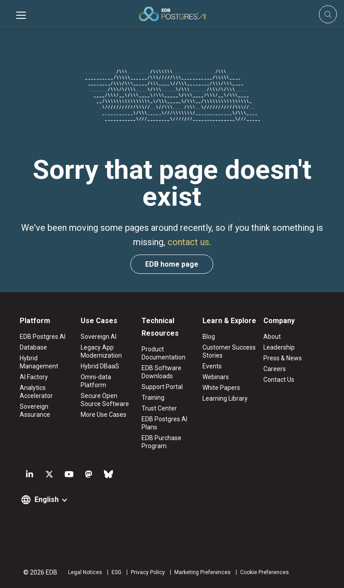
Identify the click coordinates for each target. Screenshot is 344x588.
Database (33, 347)
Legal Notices (85, 572)
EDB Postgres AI (42, 336)
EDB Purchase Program (161, 442)
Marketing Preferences (202, 572)
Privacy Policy (148, 572)
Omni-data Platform (96, 381)
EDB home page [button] (172, 264)
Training (153, 397)
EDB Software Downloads (161, 372)
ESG (116, 572)
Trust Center (159, 408)
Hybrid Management (39, 362)
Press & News (282, 358)
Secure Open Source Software (105, 399)
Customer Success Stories (229, 351)
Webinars (215, 376)
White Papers (221, 387)
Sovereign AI (98, 336)
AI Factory (34, 376)
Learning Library (225, 398)
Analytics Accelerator (36, 391)
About (272, 336)
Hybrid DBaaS (100, 366)
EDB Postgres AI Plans (164, 423)
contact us (188, 242)
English (46, 499)
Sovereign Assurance (35, 410)
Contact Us (278, 379)
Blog (208, 336)
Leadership (279, 347)
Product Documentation (163, 353)
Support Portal (162, 386)
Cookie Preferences (264, 572)
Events (212, 366)
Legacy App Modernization (101, 351)
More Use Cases (103, 414)
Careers (274, 368)
